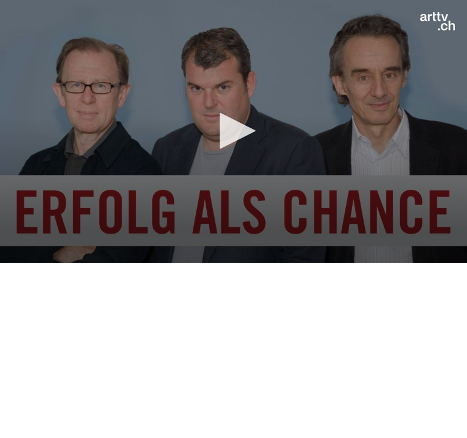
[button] (233, 131)
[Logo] (437, 21)
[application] (233, 131)
